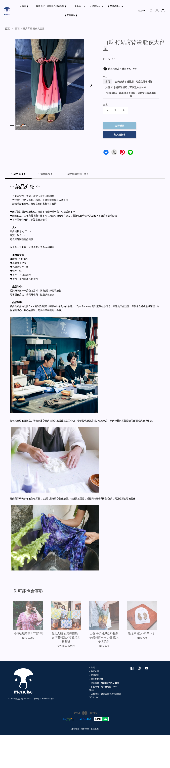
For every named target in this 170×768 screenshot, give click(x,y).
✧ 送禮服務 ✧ (45, 174)
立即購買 (119, 125)
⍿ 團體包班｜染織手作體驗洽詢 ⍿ (50, 6)
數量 (105, 104)
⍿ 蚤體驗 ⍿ (96, 6)
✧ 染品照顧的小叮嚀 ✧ (77, 174)
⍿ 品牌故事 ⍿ (115, 6)
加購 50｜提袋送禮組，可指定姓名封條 (125, 87)
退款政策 (95, 729)
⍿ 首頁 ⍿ (24, 6)
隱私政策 (85, 729)
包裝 (105, 76)
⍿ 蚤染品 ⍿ (78, 6)
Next (90, 85)
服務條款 (75, 729)
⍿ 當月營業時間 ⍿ (97, 679)
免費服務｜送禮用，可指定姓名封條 (133, 81)
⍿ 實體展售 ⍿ (71, 15)
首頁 (7, 28)
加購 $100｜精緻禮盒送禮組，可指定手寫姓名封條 (131, 94)
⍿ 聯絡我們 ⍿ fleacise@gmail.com (104, 683)
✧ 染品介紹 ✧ (18, 174)
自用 (107, 81)
